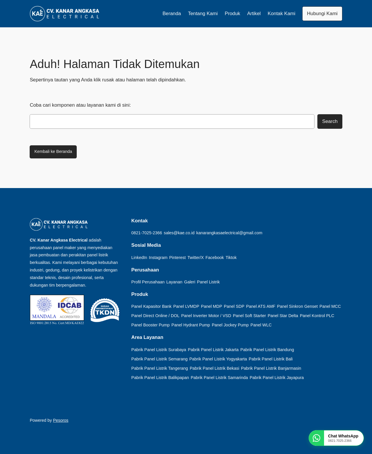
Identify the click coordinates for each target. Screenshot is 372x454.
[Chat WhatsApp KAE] (336, 438)
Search (329, 121)
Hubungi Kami (322, 13)
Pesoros (60, 420)
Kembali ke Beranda (53, 151)
